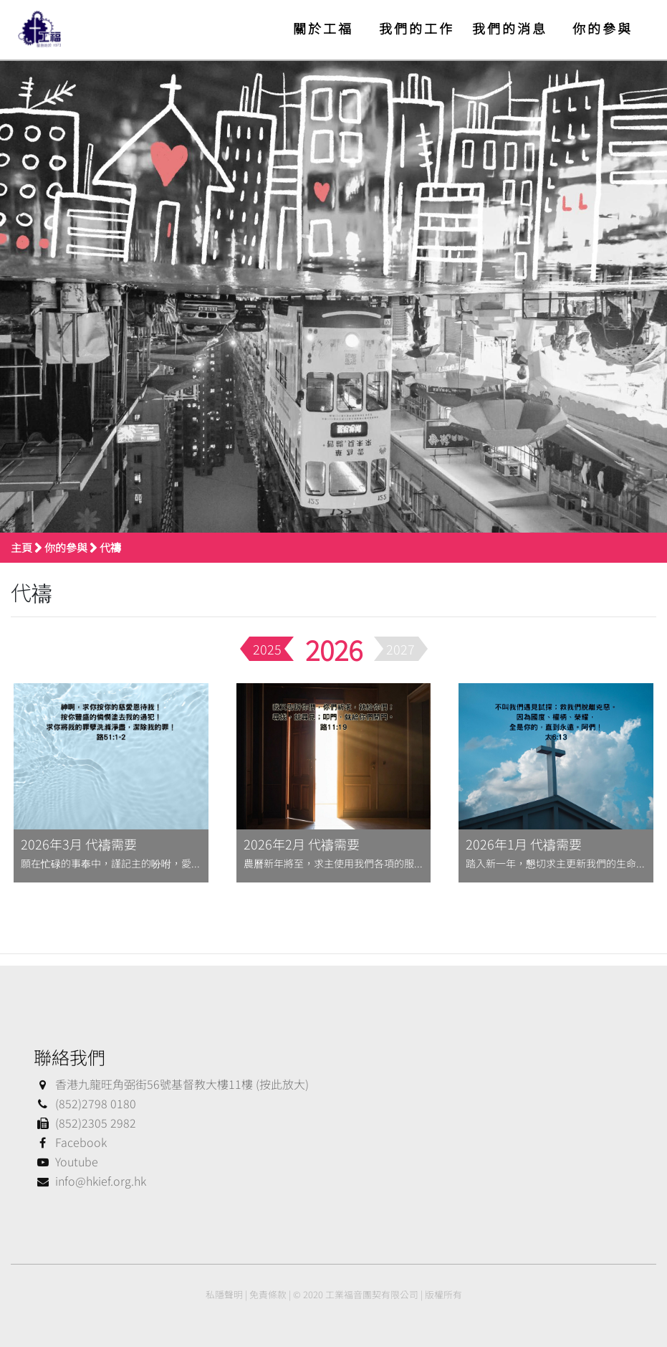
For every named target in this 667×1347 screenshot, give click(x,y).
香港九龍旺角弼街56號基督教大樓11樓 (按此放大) (171, 1084)
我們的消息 (509, 28)
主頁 (21, 547)
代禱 (110, 547)
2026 (334, 649)
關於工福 (323, 28)
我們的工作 (416, 28)
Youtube (66, 1161)
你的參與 (602, 28)
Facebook (70, 1142)
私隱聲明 (224, 1294)
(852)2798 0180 (85, 1103)
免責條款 (268, 1294)
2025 (267, 648)
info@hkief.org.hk (90, 1180)
